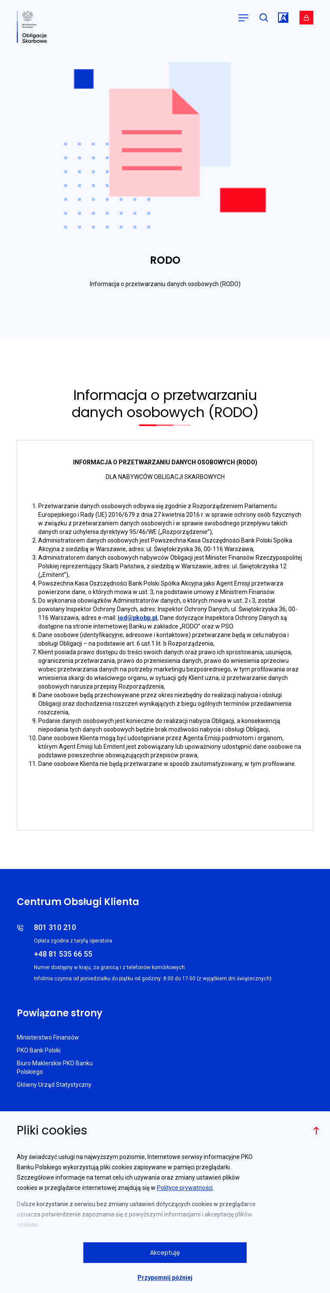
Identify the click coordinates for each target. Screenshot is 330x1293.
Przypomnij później (165, 1277)
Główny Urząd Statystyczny (54, 1084)
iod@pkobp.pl (137, 617)
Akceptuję (165, 1252)
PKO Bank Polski (39, 1050)
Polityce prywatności (185, 1187)
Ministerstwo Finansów (48, 1037)
